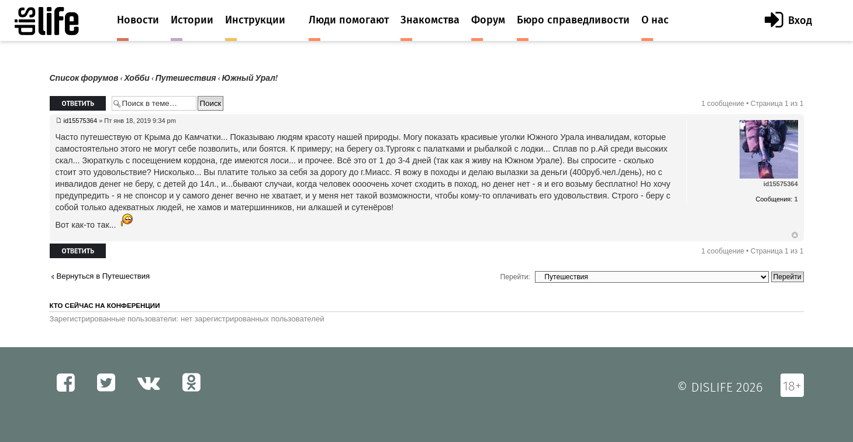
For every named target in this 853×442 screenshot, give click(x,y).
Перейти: (515, 277)
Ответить (78, 103)
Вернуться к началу (795, 235)
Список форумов (84, 78)
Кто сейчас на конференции (105, 305)
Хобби (137, 78)
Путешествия (186, 78)
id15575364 (81, 120)
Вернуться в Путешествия (103, 276)
